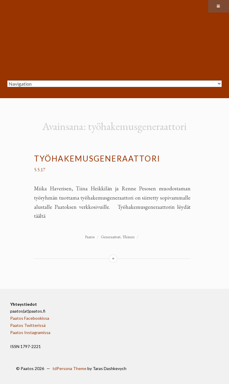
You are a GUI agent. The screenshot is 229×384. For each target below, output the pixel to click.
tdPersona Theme (69, 368)
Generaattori (110, 236)
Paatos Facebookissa (29, 318)
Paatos (90, 236)
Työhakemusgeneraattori (97, 158)
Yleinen (128, 236)
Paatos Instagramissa (30, 332)
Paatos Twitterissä (28, 325)
